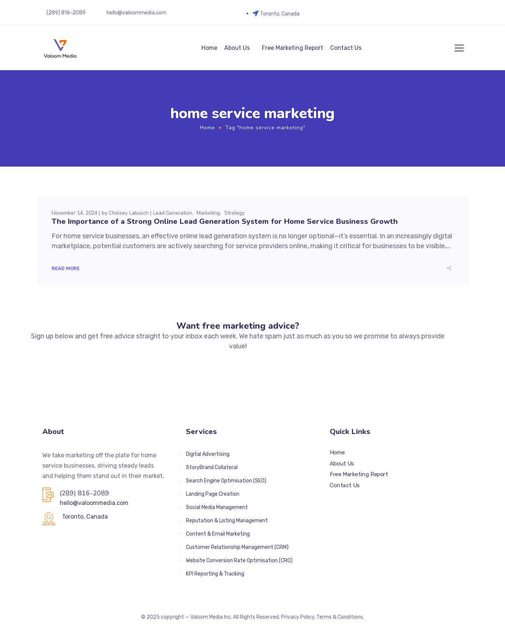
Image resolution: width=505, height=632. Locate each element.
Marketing (208, 212)
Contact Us (346, 47)
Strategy (234, 212)
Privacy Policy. (298, 617)
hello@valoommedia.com (136, 13)
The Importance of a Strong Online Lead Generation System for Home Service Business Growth (225, 221)
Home (209, 47)
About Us (237, 47)
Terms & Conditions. (340, 617)
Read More (66, 268)
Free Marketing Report (292, 47)
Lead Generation (172, 212)
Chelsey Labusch (129, 212)
